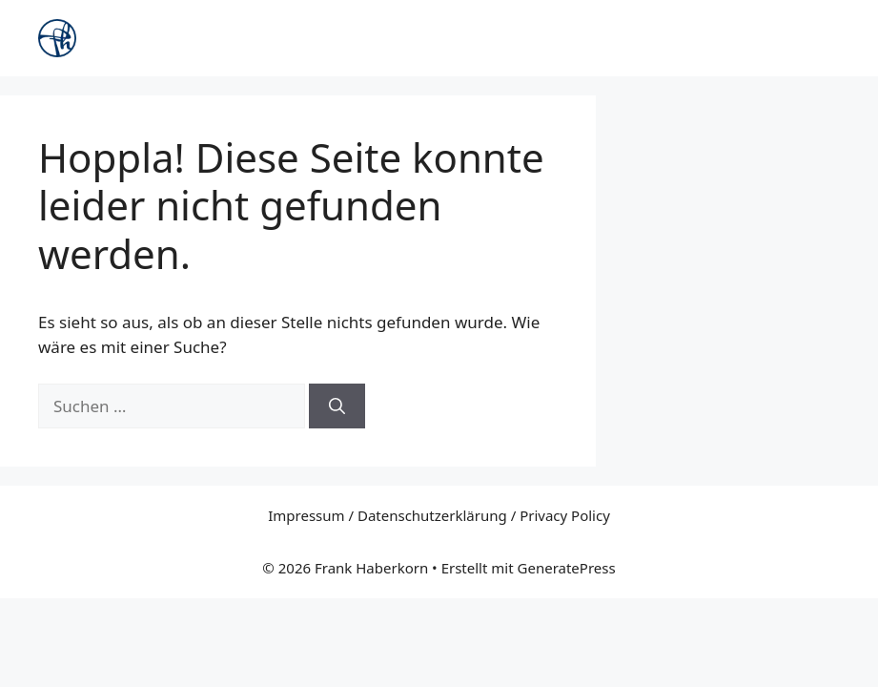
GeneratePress (567, 567)
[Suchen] (337, 406)
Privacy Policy (565, 515)
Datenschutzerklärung (432, 515)
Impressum (306, 515)
